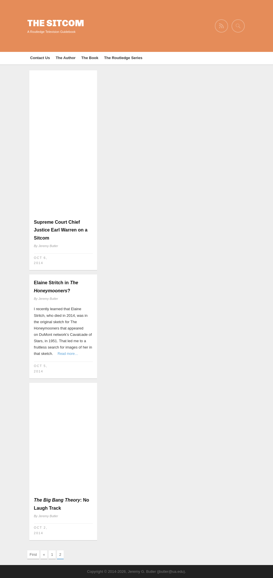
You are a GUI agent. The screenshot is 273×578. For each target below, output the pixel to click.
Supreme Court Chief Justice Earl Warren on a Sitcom (61, 230)
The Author (65, 58)
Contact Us (40, 58)
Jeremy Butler (48, 246)
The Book (89, 58)
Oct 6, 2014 (41, 260)
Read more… (68, 354)
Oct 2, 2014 (41, 530)
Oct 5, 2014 (41, 368)
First (33, 554)
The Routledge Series (123, 58)
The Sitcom (55, 23)
